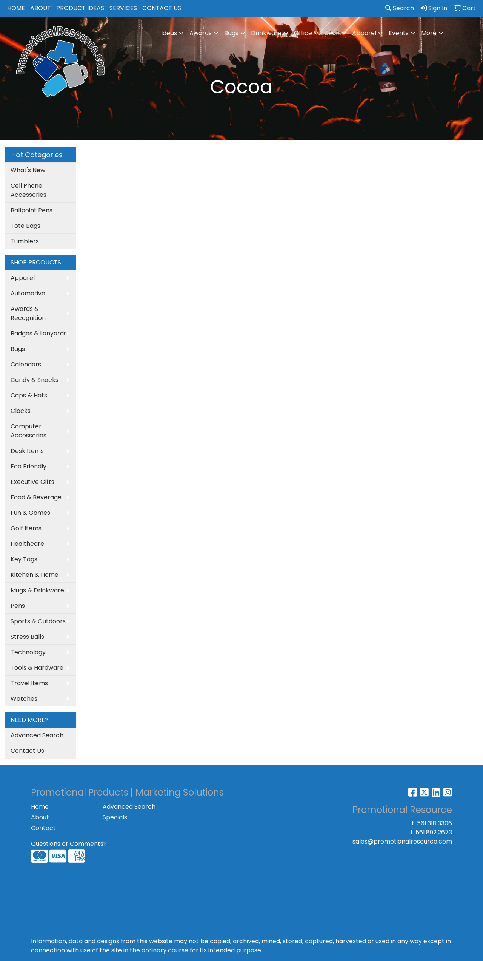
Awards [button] (200, 33)
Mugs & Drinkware (37, 590)
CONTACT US (161, 8)
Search (399, 8)
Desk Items (27, 451)
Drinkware (266, 33)
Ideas (169, 33)
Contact (43, 827)
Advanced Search (37, 735)
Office (303, 33)
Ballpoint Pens (31, 210)
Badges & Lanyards (39, 333)
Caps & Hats (29, 395)
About (40, 817)
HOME (16, 8)
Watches (24, 698)
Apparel (364, 33)
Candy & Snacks (34, 379)
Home (40, 806)
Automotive (28, 293)
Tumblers (25, 241)
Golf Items (26, 528)
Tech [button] (332, 33)
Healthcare (27, 543)
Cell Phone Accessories (28, 190)
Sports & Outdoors (38, 621)
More (429, 33)
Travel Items (29, 683)
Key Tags (24, 559)
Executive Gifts (32, 481)
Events (399, 33)
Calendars (26, 364)
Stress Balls (27, 636)
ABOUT (40, 8)
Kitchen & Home (34, 574)
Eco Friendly (28, 466)
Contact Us (27, 750)
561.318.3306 (434, 823)
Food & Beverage (36, 497)
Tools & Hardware (37, 667)
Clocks (21, 410)
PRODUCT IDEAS (80, 8)
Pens (18, 605)
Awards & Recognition (28, 313)
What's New (28, 170)
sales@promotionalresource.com (402, 841)
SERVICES (123, 8)
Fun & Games (30, 512)
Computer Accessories (28, 431)
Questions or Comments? (69, 843)
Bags (231, 33)
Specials (115, 817)
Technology (28, 652)
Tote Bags (25, 225)
